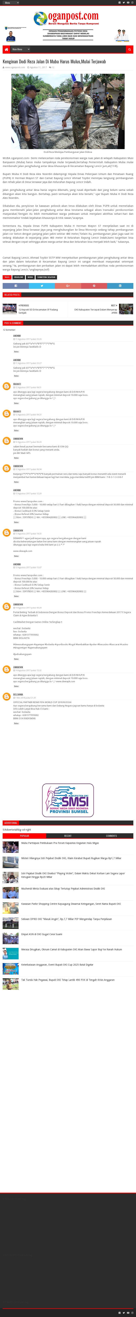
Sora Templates (22, 1313)
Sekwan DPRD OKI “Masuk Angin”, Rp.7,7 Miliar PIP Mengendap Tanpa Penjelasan (66, 919)
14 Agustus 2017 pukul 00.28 (28, 608)
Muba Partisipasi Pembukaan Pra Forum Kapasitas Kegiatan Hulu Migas (60, 843)
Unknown (18, 438)
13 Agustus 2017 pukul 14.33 (28, 534)
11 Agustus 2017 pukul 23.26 (28, 339)
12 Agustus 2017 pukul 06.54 (28, 469)
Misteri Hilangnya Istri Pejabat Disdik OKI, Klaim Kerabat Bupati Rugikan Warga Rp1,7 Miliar (71, 858)
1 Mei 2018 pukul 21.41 (25, 698)
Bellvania (18, 694)
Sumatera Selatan (46, 277)
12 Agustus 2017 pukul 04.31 (28, 387)
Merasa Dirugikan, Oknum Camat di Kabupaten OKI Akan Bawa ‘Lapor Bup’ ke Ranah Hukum (71, 949)
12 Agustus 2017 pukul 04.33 (28, 415)
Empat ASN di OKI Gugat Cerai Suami (41, 934)
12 (53, 67)
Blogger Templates (42, 1313)
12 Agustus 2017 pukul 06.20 (28, 442)
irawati (17, 384)
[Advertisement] (25, 1014)
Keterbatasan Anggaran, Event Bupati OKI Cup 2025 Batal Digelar (57, 964)
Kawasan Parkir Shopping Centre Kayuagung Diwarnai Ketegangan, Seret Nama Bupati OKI (71, 903)
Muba (30, 277)
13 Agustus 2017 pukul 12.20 (28, 493)
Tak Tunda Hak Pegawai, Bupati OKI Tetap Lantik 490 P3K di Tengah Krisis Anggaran (68, 979)
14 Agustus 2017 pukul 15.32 (28, 670)
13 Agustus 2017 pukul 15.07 (28, 567)
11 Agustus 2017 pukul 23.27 (28, 363)
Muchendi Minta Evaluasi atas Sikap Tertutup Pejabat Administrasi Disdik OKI (63, 888)
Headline (18, 277)
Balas (16, 352)
